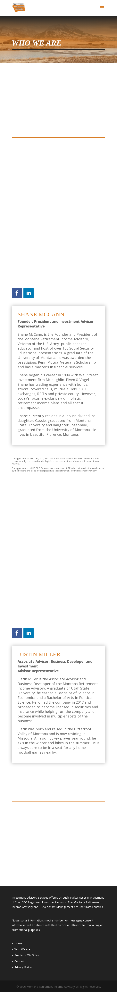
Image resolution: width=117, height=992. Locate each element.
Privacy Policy (23, 967)
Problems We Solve (26, 955)
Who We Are (22, 949)
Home (18, 943)
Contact (19, 961)
